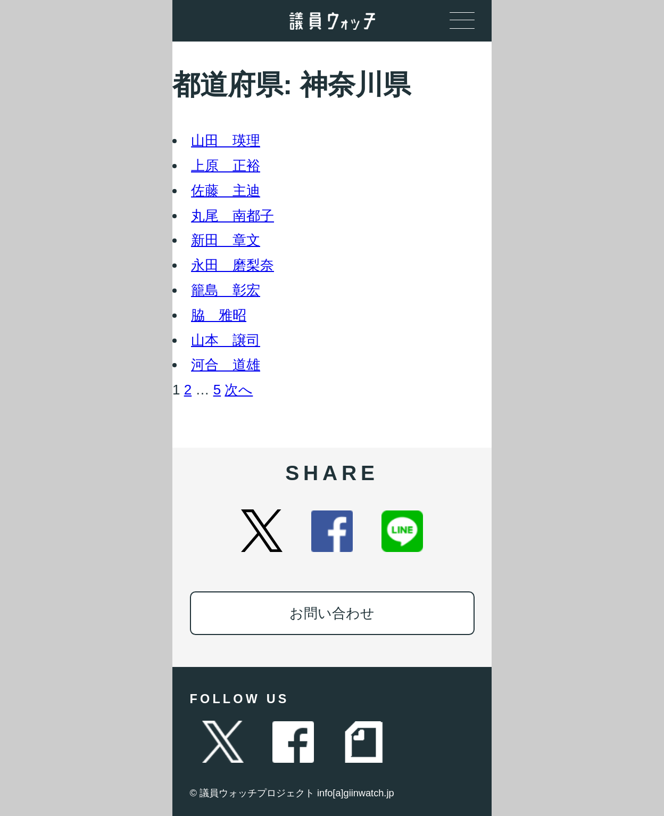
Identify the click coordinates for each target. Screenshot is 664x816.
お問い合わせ (332, 613)
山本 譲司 (225, 340)
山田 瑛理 (225, 141)
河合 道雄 (225, 365)
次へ (239, 390)
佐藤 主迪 (225, 191)
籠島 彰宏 (225, 290)
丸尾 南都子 (232, 216)
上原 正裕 (225, 166)
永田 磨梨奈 (232, 265)
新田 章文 (225, 240)
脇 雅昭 (218, 315)
